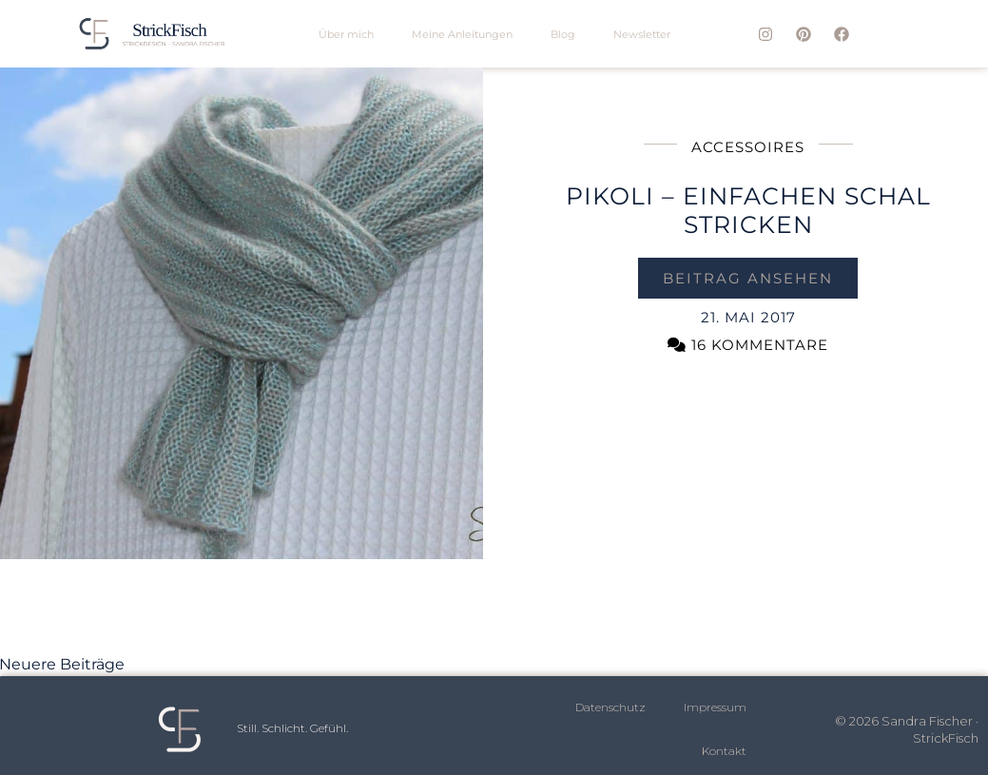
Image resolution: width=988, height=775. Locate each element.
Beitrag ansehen (748, 278)
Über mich (346, 34)
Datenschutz (610, 707)
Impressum (715, 707)
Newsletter (641, 34)
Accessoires (747, 147)
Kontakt (724, 751)
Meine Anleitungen (462, 34)
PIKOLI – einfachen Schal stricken (748, 210)
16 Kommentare (748, 345)
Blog (563, 34)
